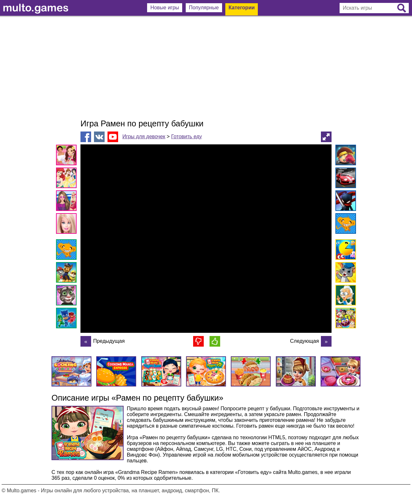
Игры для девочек (143, 136)
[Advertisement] (206, 68)
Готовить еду (186, 136)
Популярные (204, 7)
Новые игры (164, 7)
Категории (242, 7)
